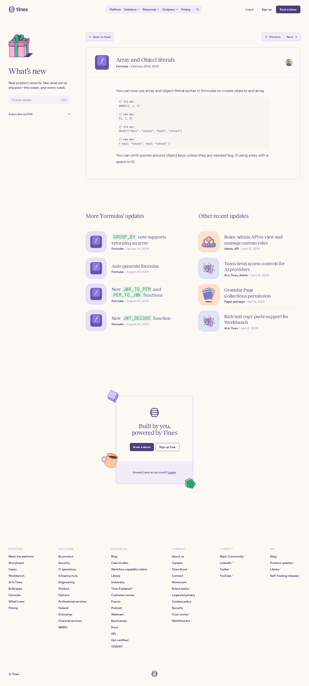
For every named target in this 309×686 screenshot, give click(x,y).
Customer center (123, 595)
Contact (177, 575)
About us (178, 556)
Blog (114, 556)
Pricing (13, 608)
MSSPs (62, 627)
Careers (177, 563)
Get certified (119, 640)
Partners (63, 595)
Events (115, 601)
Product (63, 588)
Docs (114, 627)
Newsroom (179, 582)
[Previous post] (273, 37)
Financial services (70, 621)
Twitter (225, 569)
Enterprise (65, 614)
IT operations (67, 569)
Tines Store (180, 569)
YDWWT (117, 646)
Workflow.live (182, 621)
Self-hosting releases (285, 575)
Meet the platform (21, 556)
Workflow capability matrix (129, 569)
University (117, 582)
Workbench (16, 575)
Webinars (117, 614)
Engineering (66, 582)
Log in (172, 472)
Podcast (116, 608)
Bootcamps (119, 621)
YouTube (226, 575)
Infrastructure (68, 575)
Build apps (15, 588)
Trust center (181, 614)
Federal (63, 608)
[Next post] (292, 37)
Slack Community (232, 556)
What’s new (16, 601)
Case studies (119, 563)
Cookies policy (181, 601)
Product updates (282, 563)
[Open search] (197, 9)
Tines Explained (122, 588)
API (113, 633)
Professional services (72, 601)
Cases (13, 569)
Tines (15, 674)
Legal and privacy (183, 595)
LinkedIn (226, 563)
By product (65, 556)
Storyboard (16, 563)
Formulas (15, 595)
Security (64, 563)
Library (115, 575)
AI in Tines (15, 582)
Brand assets (181, 588)
